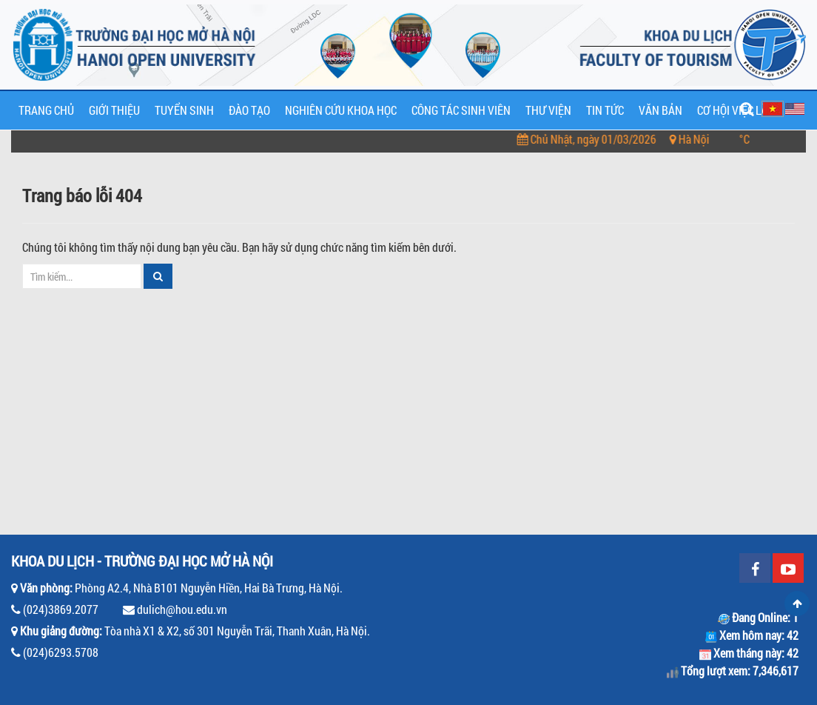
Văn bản (660, 110)
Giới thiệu (114, 110)
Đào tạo (249, 110)
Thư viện (548, 110)
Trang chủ (46, 110)
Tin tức (605, 110)
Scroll (797, 603)
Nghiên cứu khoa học (341, 110)
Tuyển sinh (184, 110)
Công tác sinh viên (461, 110)
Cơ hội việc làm (736, 110)
